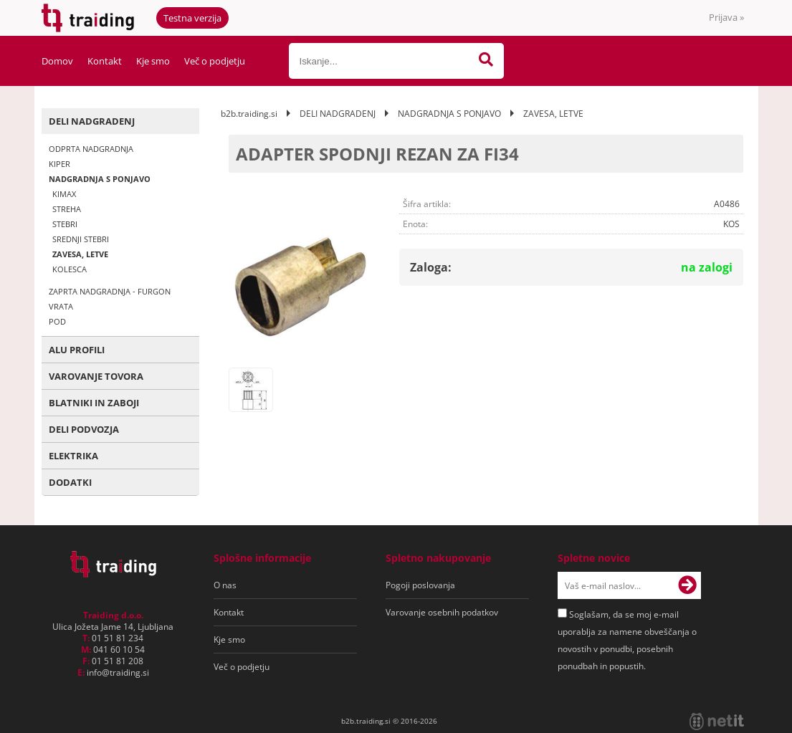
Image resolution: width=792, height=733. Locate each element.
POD (57, 321)
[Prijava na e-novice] (687, 585)
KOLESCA (69, 269)
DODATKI (70, 482)
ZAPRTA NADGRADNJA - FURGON (110, 291)
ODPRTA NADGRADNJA (91, 148)
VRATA (61, 306)
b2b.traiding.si (249, 113)
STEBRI (64, 224)
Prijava (726, 17)
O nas (225, 585)
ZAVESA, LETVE (80, 254)
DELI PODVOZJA (84, 429)
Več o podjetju (214, 60)
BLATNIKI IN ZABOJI (94, 402)
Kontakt (104, 60)
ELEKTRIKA (73, 455)
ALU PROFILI (77, 349)
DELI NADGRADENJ (92, 121)
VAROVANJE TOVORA (96, 376)
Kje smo (153, 60)
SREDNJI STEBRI (80, 239)
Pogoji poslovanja (420, 585)
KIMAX (64, 193)
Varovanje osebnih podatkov (442, 612)
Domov (57, 60)
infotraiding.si (118, 672)
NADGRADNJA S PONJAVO (100, 178)
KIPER (59, 163)
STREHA (66, 208)
